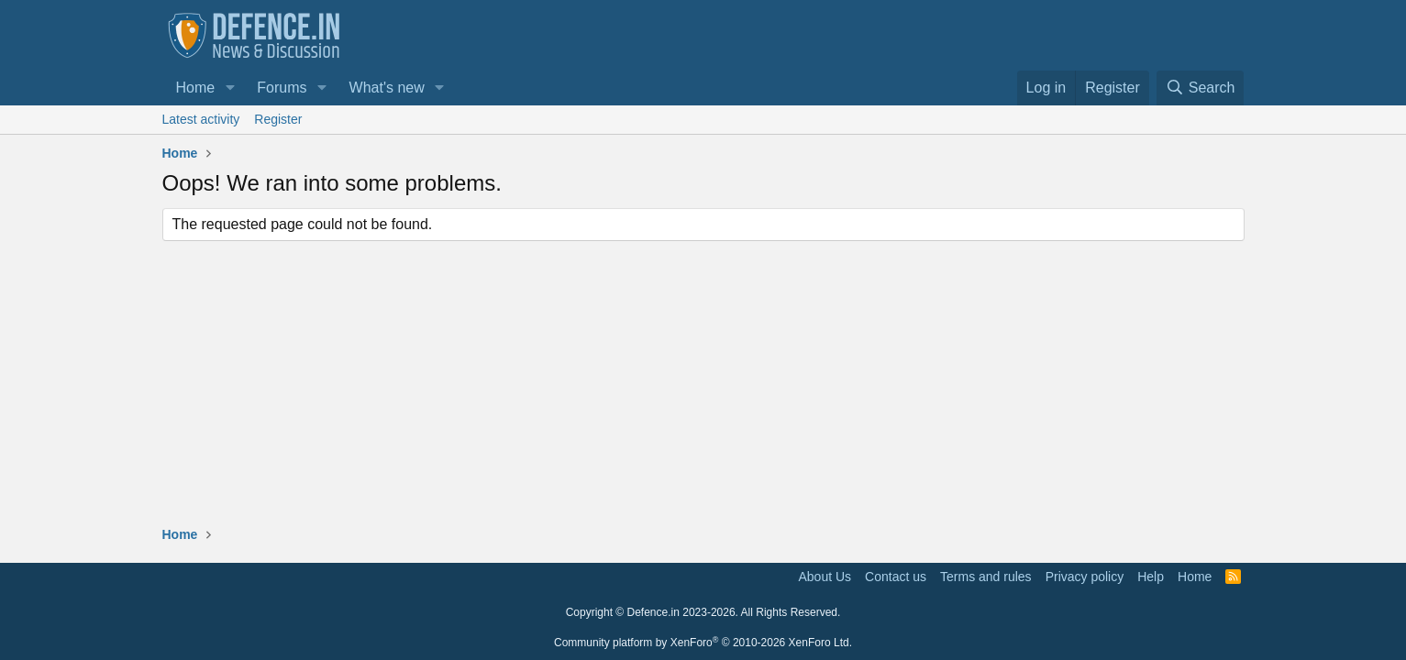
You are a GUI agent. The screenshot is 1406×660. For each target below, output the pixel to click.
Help (1150, 576)
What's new (387, 87)
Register (278, 119)
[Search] (1201, 88)
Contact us (895, 576)
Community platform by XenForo (703, 642)
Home (196, 87)
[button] (229, 88)
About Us (825, 576)
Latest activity (201, 119)
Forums (281, 87)
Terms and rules (986, 576)
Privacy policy (1085, 576)
